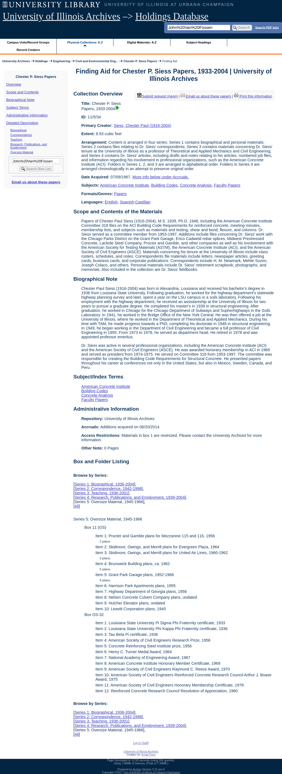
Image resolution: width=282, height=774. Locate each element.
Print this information (253, 96)
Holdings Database (171, 16)
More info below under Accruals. (160, 177)
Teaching (16, 139)
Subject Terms (17, 107)
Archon (137, 769)
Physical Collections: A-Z (85, 42)
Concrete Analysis (196, 185)
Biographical (18, 130)
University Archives (16, 61)
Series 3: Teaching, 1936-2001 (101, 493)
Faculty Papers (227, 185)
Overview (13, 84)
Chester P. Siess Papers (140, 61)
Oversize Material (21, 152)
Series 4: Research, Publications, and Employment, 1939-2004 (129, 497)
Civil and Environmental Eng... (96, 61)
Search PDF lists (267, 27)
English (111, 202)
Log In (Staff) (141, 743)
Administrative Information (27, 115)
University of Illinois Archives (61, 16)
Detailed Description (22, 123)
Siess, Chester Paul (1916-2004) (142, 125)
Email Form (149, 754)
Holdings (41, 61)
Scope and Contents (22, 92)
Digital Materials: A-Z (141, 42)
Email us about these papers (36, 182)
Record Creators (28, 49)
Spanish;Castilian (135, 202)
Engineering (61, 61)
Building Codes (164, 185)
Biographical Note (20, 100)
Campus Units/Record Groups (28, 42)
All (76, 506)
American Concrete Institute (124, 185)
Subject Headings (198, 42)
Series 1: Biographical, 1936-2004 (104, 484)
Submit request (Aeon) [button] (157, 96)
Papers (120, 194)
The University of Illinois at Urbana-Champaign (151, 772)
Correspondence (21, 135)
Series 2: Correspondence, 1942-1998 (108, 488)
